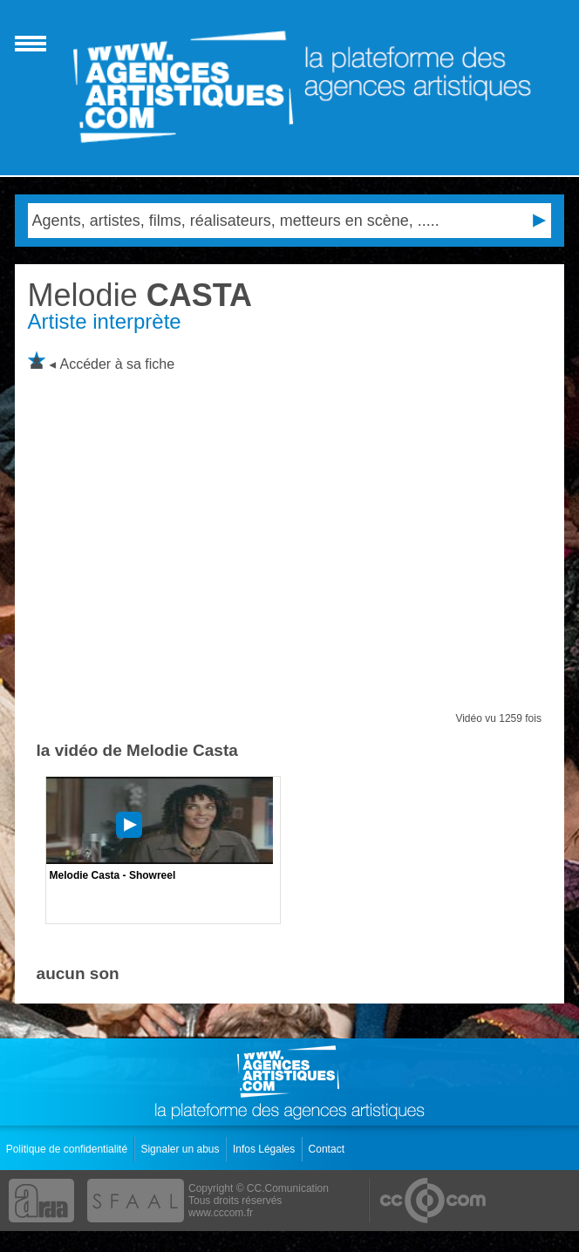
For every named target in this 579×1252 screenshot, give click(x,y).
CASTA (140, 295)
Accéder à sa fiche (117, 364)
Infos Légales (265, 1149)
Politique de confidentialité (68, 1149)
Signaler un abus (180, 1149)
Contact (328, 1149)
